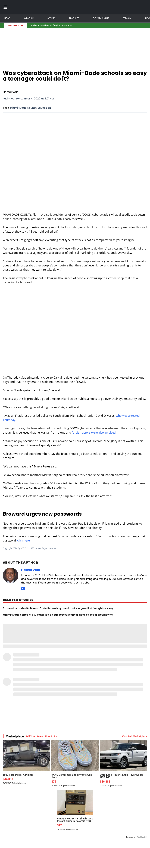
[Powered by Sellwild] (142, 837)
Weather (29, 18)
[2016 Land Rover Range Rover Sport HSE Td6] (123, 765)
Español (127, 18)
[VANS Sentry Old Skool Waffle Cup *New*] (75, 765)
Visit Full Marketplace (134, 736)
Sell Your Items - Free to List (41, 736)
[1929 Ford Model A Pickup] (26, 765)
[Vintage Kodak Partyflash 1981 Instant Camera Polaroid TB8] (75, 812)
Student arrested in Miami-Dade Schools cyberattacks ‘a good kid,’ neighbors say (58, 608)
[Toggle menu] (5, 7)
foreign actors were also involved (94, 432)
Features (74, 18)
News (7, 18)
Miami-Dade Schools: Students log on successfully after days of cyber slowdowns (58, 614)
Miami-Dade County (23, 108)
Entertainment (101, 18)
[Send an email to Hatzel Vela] (23, 588)
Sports (51, 18)
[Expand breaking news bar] (145, 25)
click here (23, 540)
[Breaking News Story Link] (85, 25)
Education (44, 108)
